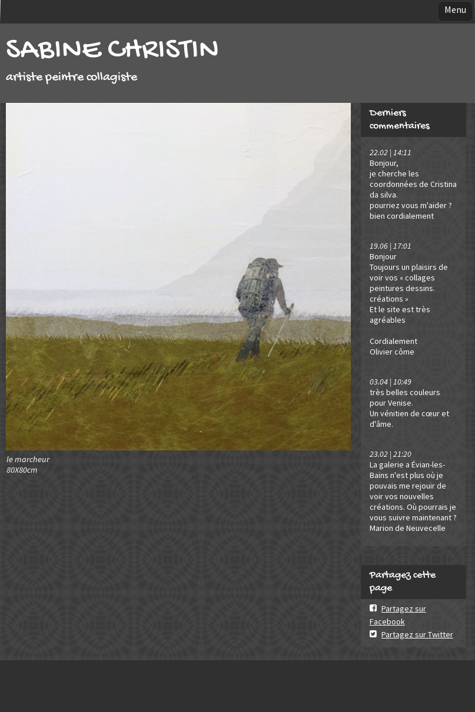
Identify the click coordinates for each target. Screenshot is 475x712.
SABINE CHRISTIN (112, 51)
